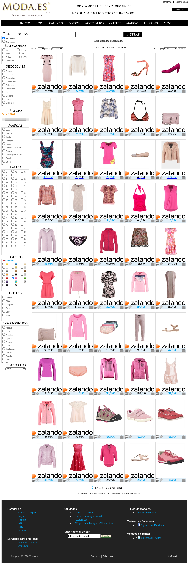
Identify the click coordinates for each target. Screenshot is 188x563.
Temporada (15, 365)
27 (16, 200)
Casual (9, 298)
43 (16, 221)
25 (25, 197)
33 (25, 207)
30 (25, 204)
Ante (8, 346)
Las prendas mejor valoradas (89, 516)
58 (25, 239)
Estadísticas (81, 519)
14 (25, 183)
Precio (15, 110)
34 (7, 211)
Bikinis (8, 92)
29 (7, 204)
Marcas (22, 530)
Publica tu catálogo (27, 542)
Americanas (11, 82)
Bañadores (10, 89)
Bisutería (9, 96)
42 (7, 221)
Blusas (9, 99)
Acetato (9, 328)
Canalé (9, 353)
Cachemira (10, 349)
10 (16, 179)
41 (25, 218)
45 (7, 225)
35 (16, 211)
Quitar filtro (10, 261)
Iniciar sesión (181, 2)
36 (25, 211)
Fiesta (8, 308)
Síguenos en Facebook (151, 525)
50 (7, 232)
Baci (8, 130)
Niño (22, 54)
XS (16, 172)
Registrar (167, 2)
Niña (8, 54)
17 (25, 186)
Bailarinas (10, 85)
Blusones (10, 103)
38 (16, 214)
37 (7, 214)
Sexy (8, 312)
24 (16, 197)
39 (25, 214)
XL (25, 175)
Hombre (24, 50)
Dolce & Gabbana (13, 148)
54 (16, 236)
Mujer (8, 50)
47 (25, 225)
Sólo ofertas (10, 42)
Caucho (9, 356)
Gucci (8, 158)
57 (16, 239)
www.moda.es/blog (147, 512)
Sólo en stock (11, 38)
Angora (9, 342)
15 (7, 186)
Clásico (9, 301)
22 (25, 193)
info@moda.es (174, 556)
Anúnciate (23, 546)
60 (25, 243)
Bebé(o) (9, 57)
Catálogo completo (27, 512)
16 (16, 186)
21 (16, 193)
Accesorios (10, 75)
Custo (8, 137)
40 (16, 218)
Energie (9, 151)
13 (16, 183)
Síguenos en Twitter (149, 538)
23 (7, 197)
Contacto (95, 556)
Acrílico (9, 331)
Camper (9, 134)
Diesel (8, 144)
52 (25, 232)
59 (7, 243)
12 (7, 183)
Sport (8, 315)
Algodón (9, 335)
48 (7, 229)
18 (7, 190)
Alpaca (9, 339)
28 (25, 200)
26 (7, 200)
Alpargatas (10, 78)
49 (16, 229)
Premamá (10, 61)
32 (16, 207)
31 (7, 207)
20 (7, 193)
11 (25, 179)
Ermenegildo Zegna (14, 155)
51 (16, 232)
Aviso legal (108, 556)
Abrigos (9, 71)
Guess (8, 162)
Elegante (9, 305)
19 (16, 190)
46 (16, 225)
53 (7, 236)
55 (25, 236)
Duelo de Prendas (84, 512)
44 (25, 221)
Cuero (8, 360)
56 (7, 239)
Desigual (9, 141)
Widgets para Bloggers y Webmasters (94, 523)
